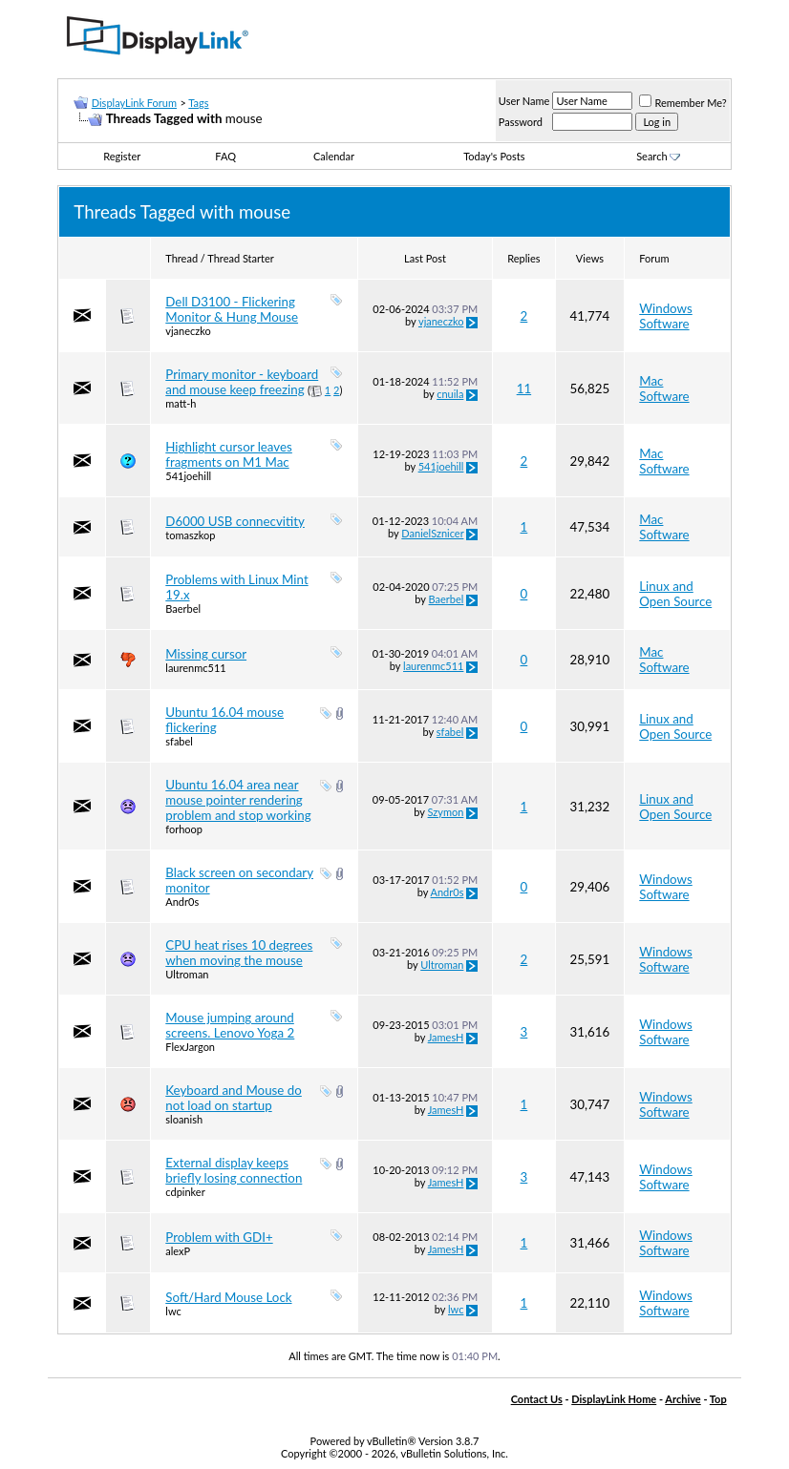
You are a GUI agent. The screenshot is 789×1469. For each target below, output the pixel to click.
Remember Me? (682, 102)
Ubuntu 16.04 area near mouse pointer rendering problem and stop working (237, 800)
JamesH (446, 1037)
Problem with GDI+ (218, 1237)
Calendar (333, 156)
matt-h (180, 403)
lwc (173, 1311)
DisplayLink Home (613, 1399)
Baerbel (183, 608)
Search (658, 156)
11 (524, 388)
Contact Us (537, 1399)
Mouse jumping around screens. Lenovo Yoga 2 (229, 1025)
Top (718, 1399)
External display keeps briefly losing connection (233, 1170)
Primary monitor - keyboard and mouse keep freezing (241, 382)
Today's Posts (493, 156)
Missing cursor (205, 653)
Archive (682, 1399)
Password (521, 121)
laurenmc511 (195, 667)
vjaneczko (187, 331)
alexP (177, 1251)
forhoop (184, 829)
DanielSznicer (432, 533)
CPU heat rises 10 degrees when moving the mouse (238, 952)
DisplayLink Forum (134, 102)
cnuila (450, 394)
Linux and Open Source (675, 593)
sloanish (184, 1119)
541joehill (188, 476)
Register (121, 156)
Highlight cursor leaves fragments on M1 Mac (228, 454)
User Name (524, 100)
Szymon (446, 812)
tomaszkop (190, 535)
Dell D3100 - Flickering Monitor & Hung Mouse (231, 309)
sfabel (179, 741)
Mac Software (664, 388)
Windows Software (666, 316)
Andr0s (182, 901)
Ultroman (186, 974)
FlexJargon (190, 1046)
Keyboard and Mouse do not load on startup (233, 1097)
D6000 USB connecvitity (235, 521)
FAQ (225, 156)
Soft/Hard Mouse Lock (228, 1297)
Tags (198, 102)
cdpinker (184, 1192)
